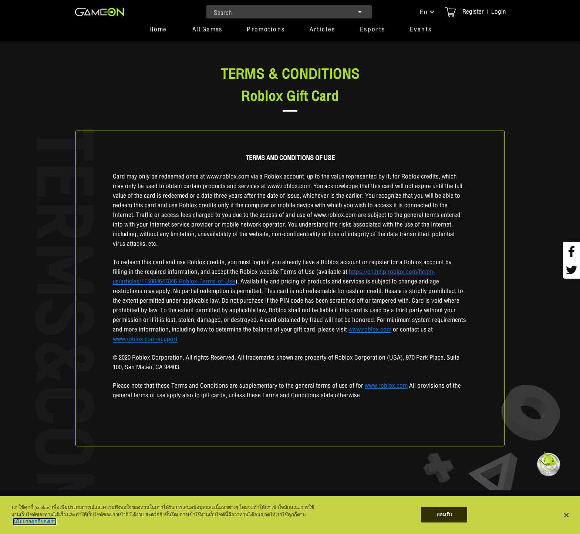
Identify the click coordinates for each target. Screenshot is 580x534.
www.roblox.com (369, 329)
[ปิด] (566, 515)
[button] (428, 11)
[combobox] (289, 11)
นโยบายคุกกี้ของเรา (34, 521)
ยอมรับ (444, 514)
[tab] (158, 32)
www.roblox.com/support (145, 339)
